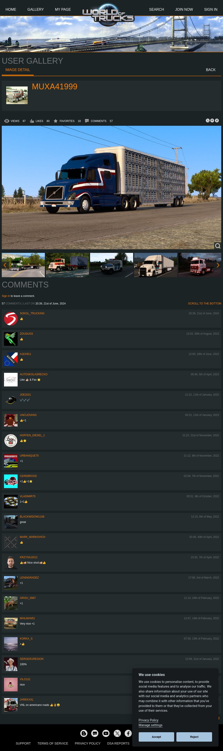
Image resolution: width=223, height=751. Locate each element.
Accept (156, 736)
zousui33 (26, 333)
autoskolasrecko (33, 374)
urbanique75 (29, 455)
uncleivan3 (28, 415)
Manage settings (151, 725)
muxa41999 (54, 86)
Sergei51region (31, 659)
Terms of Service (52, 743)
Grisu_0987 (28, 598)
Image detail (17, 70)
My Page (63, 9)
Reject (194, 736)
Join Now (184, 9)
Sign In (210, 9)
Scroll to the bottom (204, 303)
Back (211, 70)
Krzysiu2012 (28, 557)
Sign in (6, 296)
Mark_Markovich (32, 537)
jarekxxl (26, 699)
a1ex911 (25, 354)
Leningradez (29, 577)
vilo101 (25, 679)
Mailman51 (27, 618)
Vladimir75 (27, 496)
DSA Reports (118, 743)
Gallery (35, 9)
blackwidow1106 (32, 516)
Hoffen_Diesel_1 (32, 435)
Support (23, 743)
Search (156, 9)
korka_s (26, 638)
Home (11, 9)
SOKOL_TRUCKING (32, 313)
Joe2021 (25, 394)
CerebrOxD (28, 476)
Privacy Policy (88, 743)
